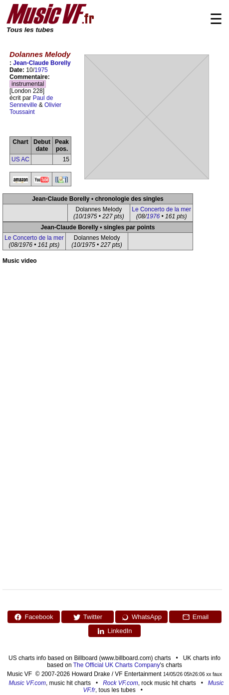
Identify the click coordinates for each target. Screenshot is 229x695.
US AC (20, 159)
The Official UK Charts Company (116, 665)
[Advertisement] (93, 363)
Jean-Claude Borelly (41, 62)
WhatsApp (141, 617)
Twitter (87, 617)
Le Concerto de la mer (161, 209)
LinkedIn (114, 631)
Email (195, 617)
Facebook (33, 617)
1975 (41, 69)
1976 (153, 216)
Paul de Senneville (31, 101)
